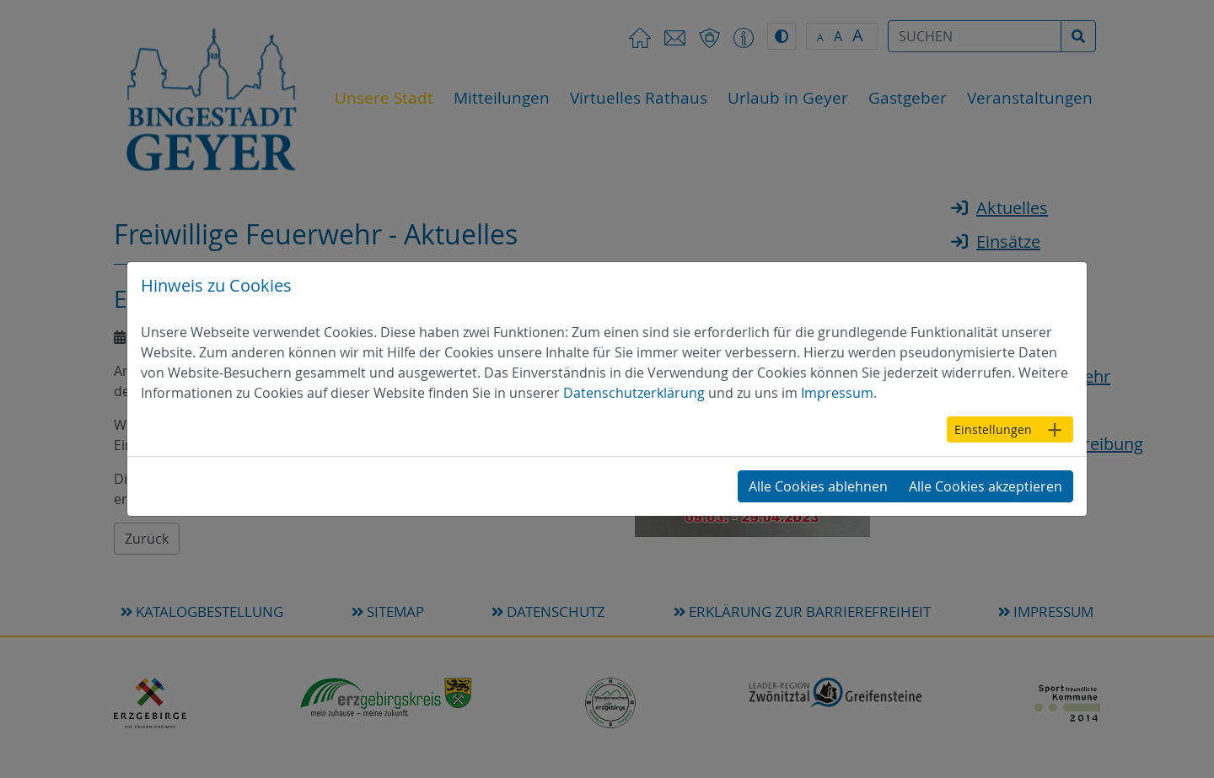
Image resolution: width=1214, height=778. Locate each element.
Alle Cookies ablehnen (818, 486)
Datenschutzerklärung (634, 393)
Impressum (837, 393)
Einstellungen (993, 429)
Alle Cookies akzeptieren (985, 486)
